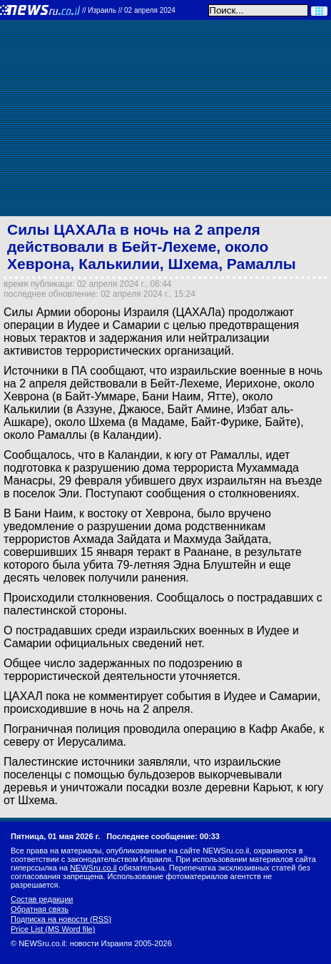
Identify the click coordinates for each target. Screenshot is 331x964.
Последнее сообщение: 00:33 (163, 836)
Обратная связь (39, 909)
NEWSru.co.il (93, 867)
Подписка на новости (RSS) (61, 919)
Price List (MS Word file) (53, 929)
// (128, 10)
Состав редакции (42, 899)
